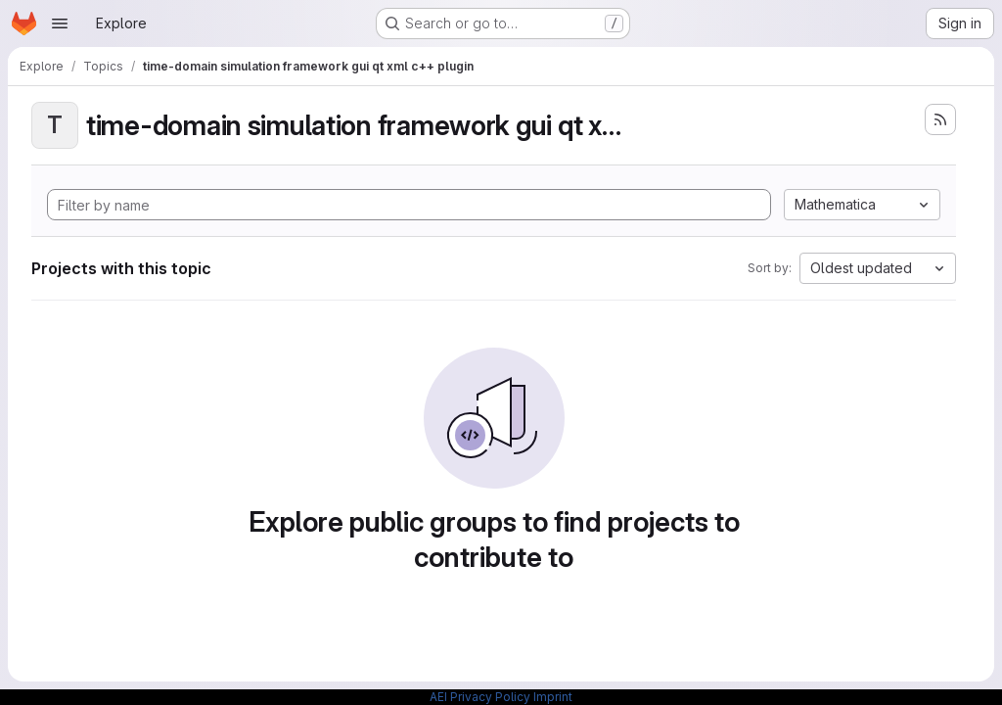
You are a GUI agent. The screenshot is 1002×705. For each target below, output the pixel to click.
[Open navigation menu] (59, 23)
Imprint (552, 696)
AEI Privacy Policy (480, 696)
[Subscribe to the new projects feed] (940, 119)
